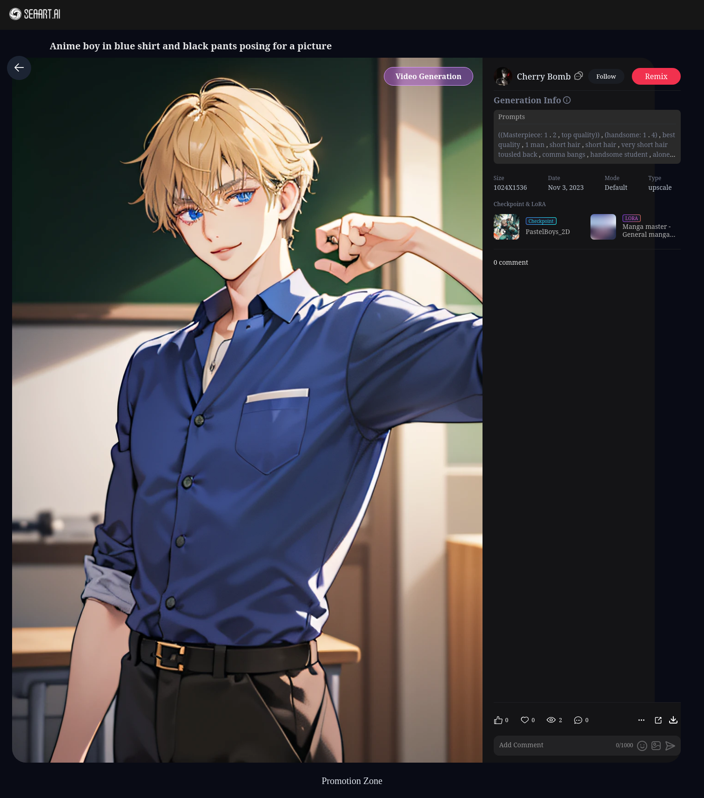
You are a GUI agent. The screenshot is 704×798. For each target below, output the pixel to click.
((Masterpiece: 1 (524, 134)
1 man (534, 144)
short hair (565, 144)
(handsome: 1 (625, 134)
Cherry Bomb (544, 76)
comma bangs (564, 154)
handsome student (619, 154)
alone (661, 154)
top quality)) (580, 134)
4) (654, 134)
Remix (656, 76)
